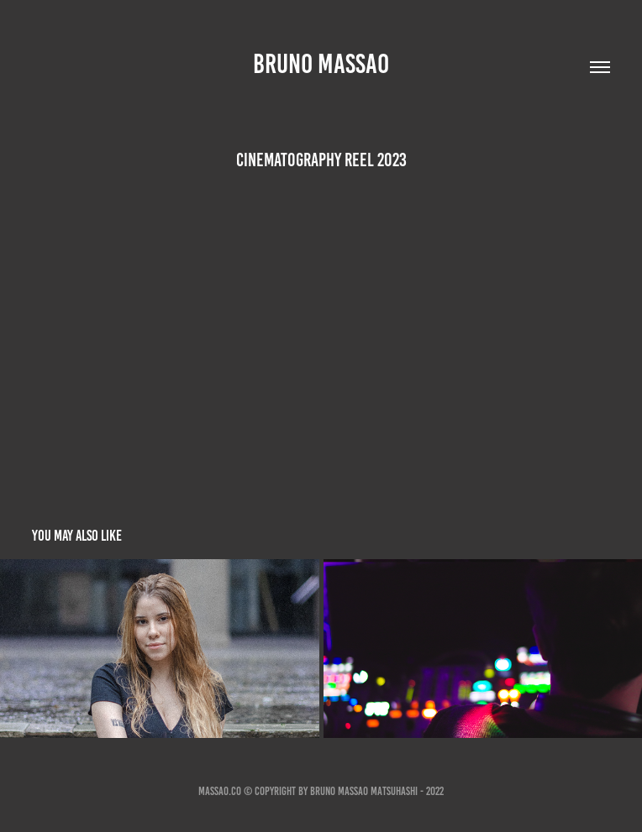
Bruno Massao (321, 64)
